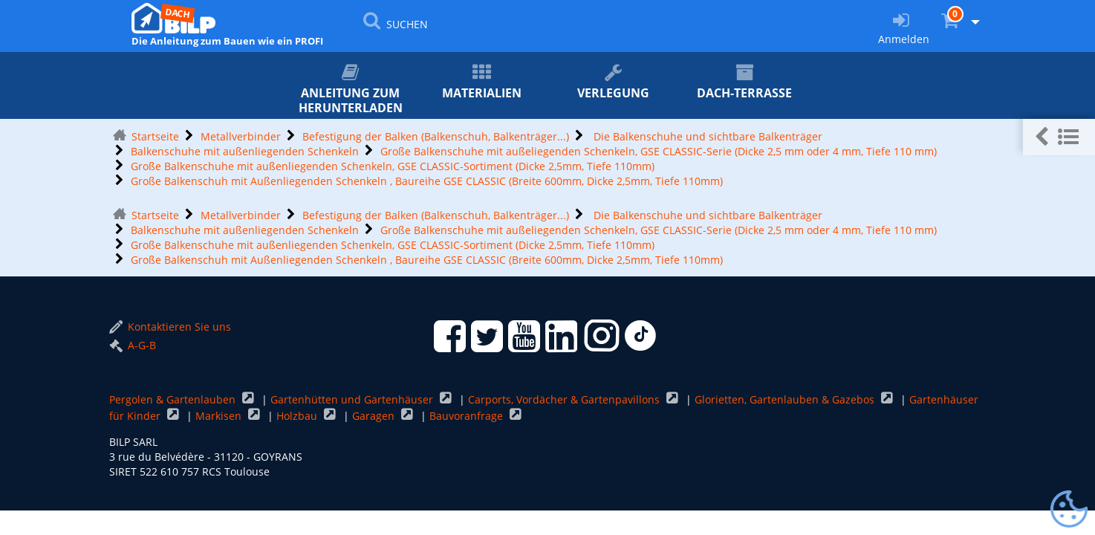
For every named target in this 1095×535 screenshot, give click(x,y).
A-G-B (132, 345)
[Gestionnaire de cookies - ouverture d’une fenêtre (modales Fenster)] (1069, 509)
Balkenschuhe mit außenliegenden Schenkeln (245, 151)
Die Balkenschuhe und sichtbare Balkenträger (706, 136)
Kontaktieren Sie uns (170, 327)
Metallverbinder (241, 136)
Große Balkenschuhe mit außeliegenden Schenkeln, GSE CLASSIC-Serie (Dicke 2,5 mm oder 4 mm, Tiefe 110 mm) (658, 151)
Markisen (219, 416)
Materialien (482, 82)
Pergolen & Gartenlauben (173, 399)
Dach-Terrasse (745, 82)
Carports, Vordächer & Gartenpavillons (565, 399)
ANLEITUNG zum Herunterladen (350, 89)
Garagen (374, 416)
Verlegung (613, 82)
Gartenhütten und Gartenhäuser (353, 399)
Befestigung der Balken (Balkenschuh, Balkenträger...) (435, 136)
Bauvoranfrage (467, 416)
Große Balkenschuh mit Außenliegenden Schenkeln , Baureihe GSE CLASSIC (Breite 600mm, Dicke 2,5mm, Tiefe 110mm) (427, 181)
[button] (1059, 137)
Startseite (155, 136)
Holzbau (298, 416)
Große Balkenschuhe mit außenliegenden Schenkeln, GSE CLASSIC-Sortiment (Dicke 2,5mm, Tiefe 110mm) (392, 166)
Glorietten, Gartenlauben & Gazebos (786, 399)
